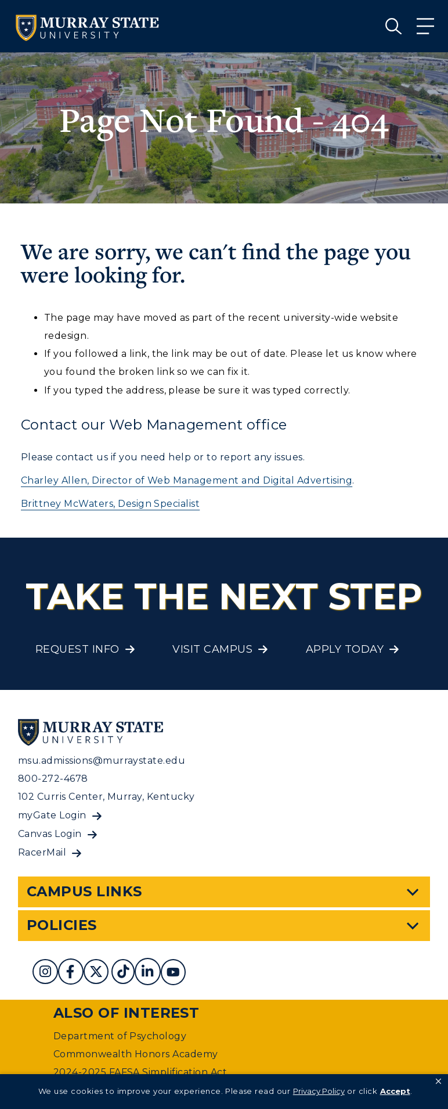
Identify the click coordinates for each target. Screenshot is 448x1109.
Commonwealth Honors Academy (135, 1054)
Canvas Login (50, 833)
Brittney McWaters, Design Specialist (110, 503)
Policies (62, 925)
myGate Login (52, 815)
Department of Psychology (120, 1036)
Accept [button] (395, 1091)
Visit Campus (212, 649)
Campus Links (84, 891)
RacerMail (42, 852)
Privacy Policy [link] (319, 1091)
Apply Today (345, 649)
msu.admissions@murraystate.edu (101, 760)
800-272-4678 (53, 778)
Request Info (77, 649)
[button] (438, 1081)
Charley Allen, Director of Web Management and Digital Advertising (186, 480)
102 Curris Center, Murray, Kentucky (106, 796)
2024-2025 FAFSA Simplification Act (140, 1072)
